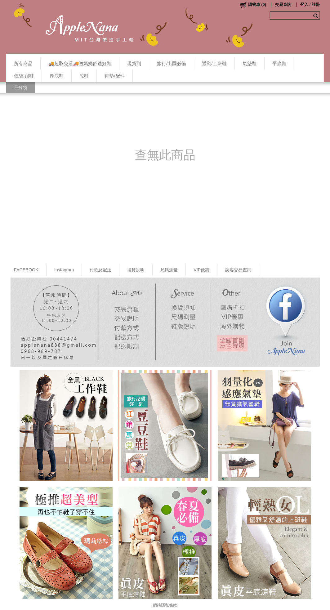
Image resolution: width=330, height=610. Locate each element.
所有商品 (23, 63)
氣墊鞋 (249, 63)
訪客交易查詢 (238, 269)
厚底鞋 (57, 75)
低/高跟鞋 (24, 75)
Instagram (64, 269)
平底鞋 (279, 63)
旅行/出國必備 (171, 63)
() (252, 4)
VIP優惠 (201, 269)
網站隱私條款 (165, 605)
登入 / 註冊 (310, 4)
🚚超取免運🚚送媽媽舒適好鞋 (79, 63)
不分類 (20, 87)
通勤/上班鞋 (214, 63)
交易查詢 (283, 4)
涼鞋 (84, 75)
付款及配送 (100, 269)
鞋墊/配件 (114, 75)
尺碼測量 (169, 269)
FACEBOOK (26, 269)
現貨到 (134, 63)
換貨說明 (136, 269)
